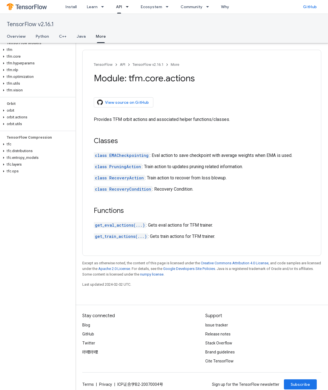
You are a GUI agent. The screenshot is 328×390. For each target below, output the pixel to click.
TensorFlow (103, 64)
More (175, 64)
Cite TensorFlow (219, 361)
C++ (63, 36)
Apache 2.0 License (114, 269)
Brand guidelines (220, 352)
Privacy (105, 384)
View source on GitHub (123, 102)
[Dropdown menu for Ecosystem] (169, 6)
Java (81, 36)
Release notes (218, 334)
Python (42, 36)
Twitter (88, 343)
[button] (36, 49)
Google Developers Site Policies (189, 269)
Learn (92, 6)
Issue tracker (216, 325)
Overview (16, 36)
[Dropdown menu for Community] (209, 6)
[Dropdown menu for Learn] (104, 6)
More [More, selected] (101, 36)
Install (71, 6)
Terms (88, 384)
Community (191, 6)
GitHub (310, 6)
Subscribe (300, 384)
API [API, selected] (119, 6)
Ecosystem (151, 6)
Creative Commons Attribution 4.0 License (234, 263)
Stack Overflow (218, 343)
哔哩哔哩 (90, 352)
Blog (86, 325)
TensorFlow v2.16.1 (30, 24)
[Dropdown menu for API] (129, 6)
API (122, 64)
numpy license (151, 274)
